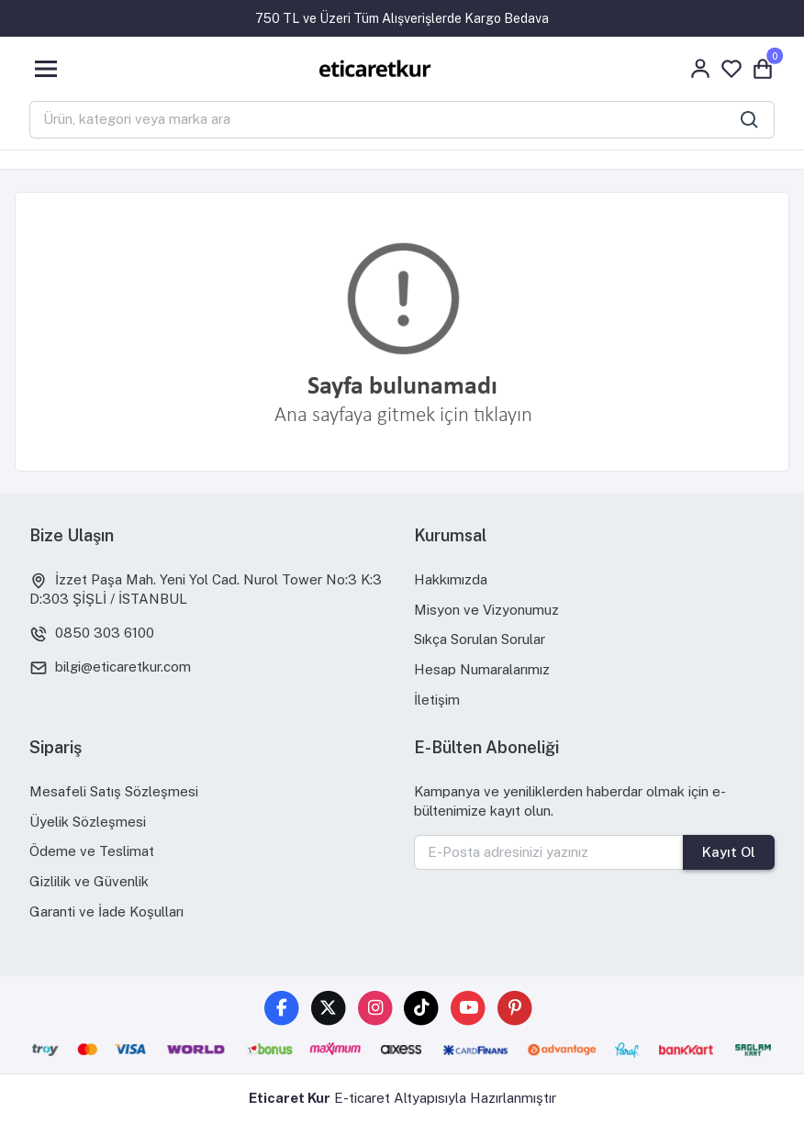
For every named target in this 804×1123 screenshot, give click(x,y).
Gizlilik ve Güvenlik (89, 881)
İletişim (437, 699)
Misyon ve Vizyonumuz (486, 609)
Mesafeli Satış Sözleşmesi (113, 791)
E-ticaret (362, 1098)
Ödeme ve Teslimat (91, 851)
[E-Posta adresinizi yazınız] (549, 852)
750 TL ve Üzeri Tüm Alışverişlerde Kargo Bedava (402, 18)
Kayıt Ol (728, 852)
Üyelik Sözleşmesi (87, 821)
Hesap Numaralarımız (482, 669)
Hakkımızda (450, 579)
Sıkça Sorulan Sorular (479, 639)
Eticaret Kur (289, 1098)
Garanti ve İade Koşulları (106, 911)
